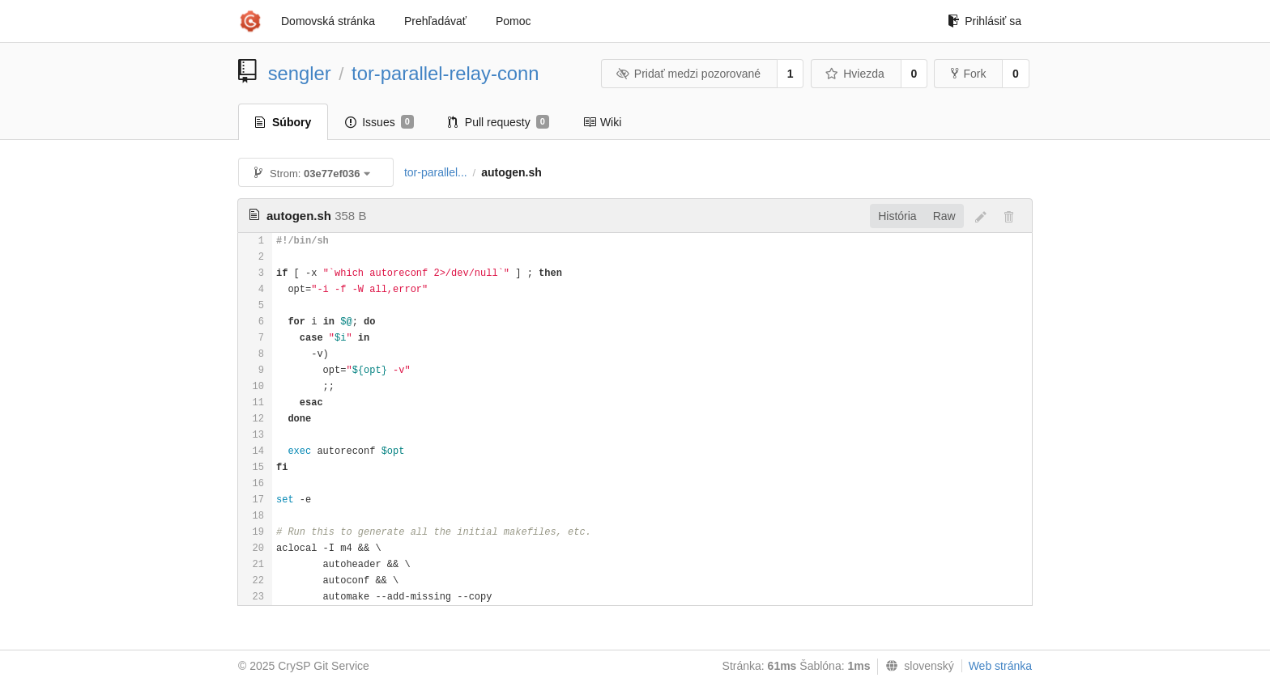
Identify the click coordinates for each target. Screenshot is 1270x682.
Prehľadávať (435, 21)
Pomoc (513, 21)
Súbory (283, 122)
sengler (299, 73)
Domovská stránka (328, 21)
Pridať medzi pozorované (688, 73)
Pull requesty (498, 122)
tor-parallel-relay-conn (445, 73)
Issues (379, 122)
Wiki (602, 122)
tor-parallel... (435, 172)
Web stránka (1000, 665)
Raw (944, 216)
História (897, 216)
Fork (968, 73)
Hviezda (854, 73)
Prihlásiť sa (984, 21)
